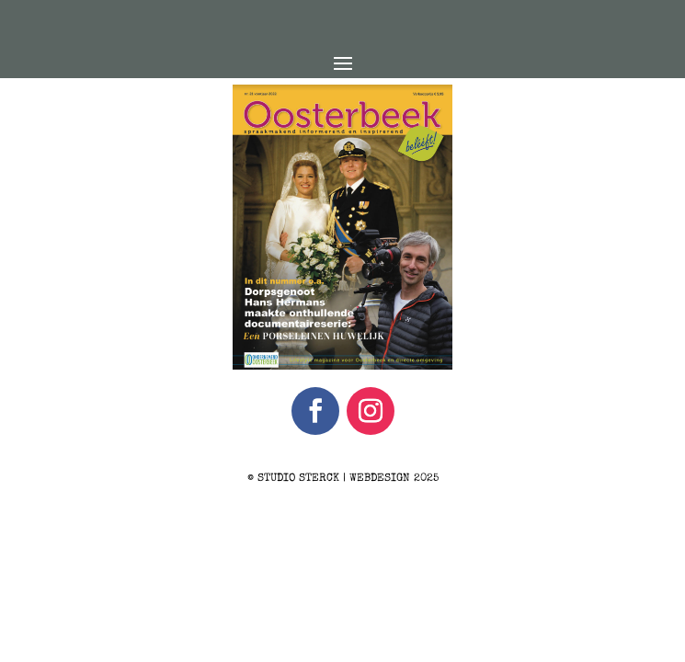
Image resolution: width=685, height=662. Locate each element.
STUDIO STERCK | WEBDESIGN (333, 479)
